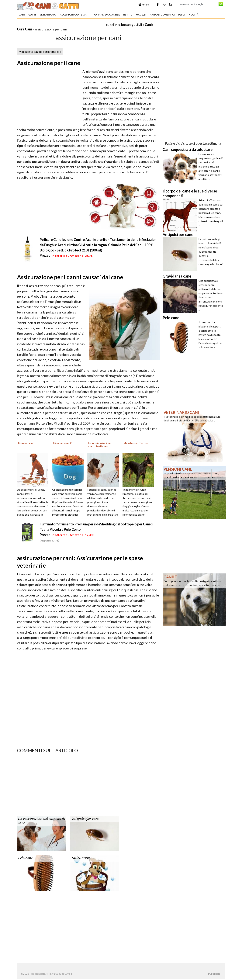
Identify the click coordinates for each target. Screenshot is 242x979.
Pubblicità (214, 973)
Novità (193, 14)
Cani (22, 14)
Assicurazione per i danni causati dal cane (70, 277)
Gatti (32, 14)
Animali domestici (162, 14)
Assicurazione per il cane (48, 62)
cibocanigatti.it (130, 24)
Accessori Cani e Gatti (75, 14)
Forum (144, 4)
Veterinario (48, 14)
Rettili (128, 14)
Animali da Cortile (107, 14)
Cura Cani (24, 29)
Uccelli (141, 14)
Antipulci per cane (85, 819)
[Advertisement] (61, 24)
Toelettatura (80, 858)
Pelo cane (25, 858)
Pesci (181, 14)
